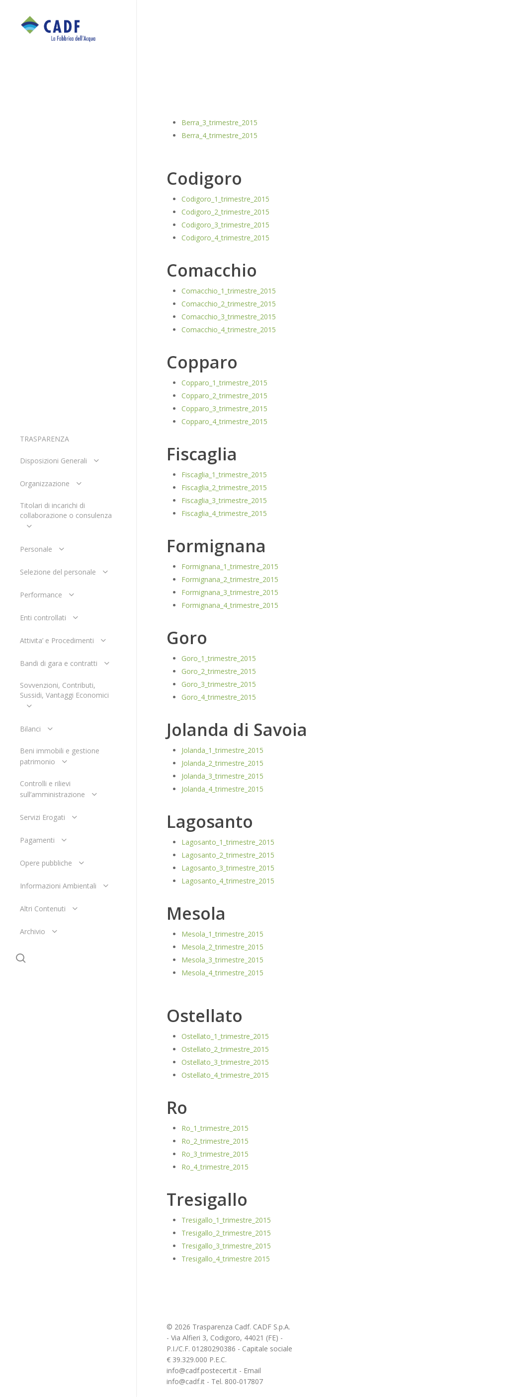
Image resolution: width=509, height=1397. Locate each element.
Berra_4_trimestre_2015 (219, 135)
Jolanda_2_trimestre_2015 (222, 763)
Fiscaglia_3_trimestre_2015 (224, 500)
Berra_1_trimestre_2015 (219, 96)
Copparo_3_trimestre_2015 (224, 408)
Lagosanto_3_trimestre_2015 (227, 868)
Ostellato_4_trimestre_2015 (225, 1075)
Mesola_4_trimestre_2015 (222, 972)
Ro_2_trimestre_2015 (215, 1141)
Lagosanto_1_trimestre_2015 (227, 842)
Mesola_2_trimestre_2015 (222, 947)
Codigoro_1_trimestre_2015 (225, 199)
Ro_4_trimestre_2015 (215, 1167)
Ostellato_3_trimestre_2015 (225, 1062)
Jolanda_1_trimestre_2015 (222, 750)
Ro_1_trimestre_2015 (215, 1128)
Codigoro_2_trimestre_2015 (225, 212)
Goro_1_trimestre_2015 (218, 658)
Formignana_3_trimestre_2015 (229, 592)
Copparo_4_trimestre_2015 (224, 421)
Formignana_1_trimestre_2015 (229, 566)
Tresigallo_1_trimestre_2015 (226, 1220)
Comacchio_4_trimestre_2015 (228, 329)
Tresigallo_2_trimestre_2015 (226, 1233)
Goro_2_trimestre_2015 (218, 671)
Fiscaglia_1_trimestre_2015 (224, 474)
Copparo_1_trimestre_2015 (224, 382)
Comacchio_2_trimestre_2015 (228, 303)
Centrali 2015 (221, 50)
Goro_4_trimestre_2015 (218, 697)
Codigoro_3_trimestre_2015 (225, 224)
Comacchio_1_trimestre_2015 (228, 290)
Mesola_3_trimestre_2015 (222, 959)
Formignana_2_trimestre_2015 (229, 579)
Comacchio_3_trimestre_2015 (228, 316)
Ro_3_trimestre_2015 (215, 1154)
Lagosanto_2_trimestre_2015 (227, 855)
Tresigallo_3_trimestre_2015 (226, 1245)
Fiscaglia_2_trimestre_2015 (224, 487)
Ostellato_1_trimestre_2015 (225, 1036)
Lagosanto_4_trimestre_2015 (227, 880)
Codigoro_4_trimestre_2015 (225, 237)
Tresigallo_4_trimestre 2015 (225, 1258)
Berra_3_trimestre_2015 (219, 122)
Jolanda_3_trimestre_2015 (222, 776)
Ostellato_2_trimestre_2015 (225, 1049)
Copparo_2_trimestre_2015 (224, 395)
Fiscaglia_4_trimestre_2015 (224, 513)
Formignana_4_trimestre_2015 (229, 605)
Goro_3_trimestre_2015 (218, 684)
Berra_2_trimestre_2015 (219, 109)
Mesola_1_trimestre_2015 (222, 934)
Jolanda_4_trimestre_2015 (222, 789)
